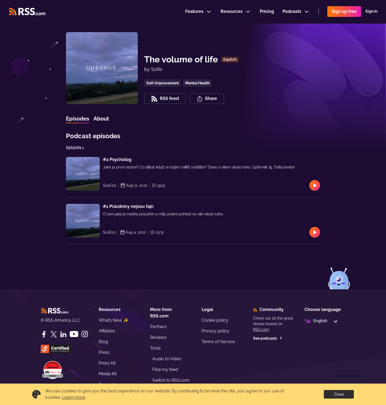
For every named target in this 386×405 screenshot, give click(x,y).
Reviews (158, 337)
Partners (158, 326)
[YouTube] (74, 334)
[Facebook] (44, 334)
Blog (103, 341)
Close (339, 394)
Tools (155, 348)
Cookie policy (215, 320)
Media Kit (108, 373)
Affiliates (107, 330)
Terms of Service (218, 341)
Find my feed (165, 369)
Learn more (73, 397)
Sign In (371, 12)
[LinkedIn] (63, 334)
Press (104, 352)
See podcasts (267, 338)
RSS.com (261, 329)
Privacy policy (215, 330)
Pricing (267, 11)
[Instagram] (84, 334)
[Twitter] (53, 334)
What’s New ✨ (113, 320)
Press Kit (107, 363)
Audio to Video (166, 358)
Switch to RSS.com (171, 380)
